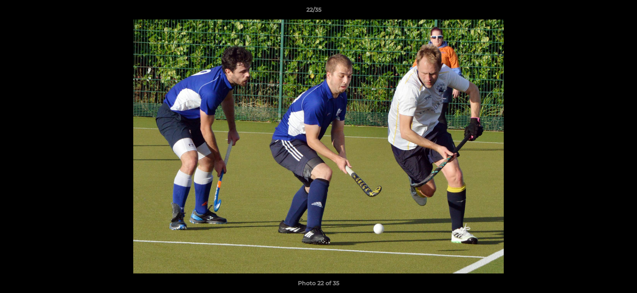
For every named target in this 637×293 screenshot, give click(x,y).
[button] (603, 11)
